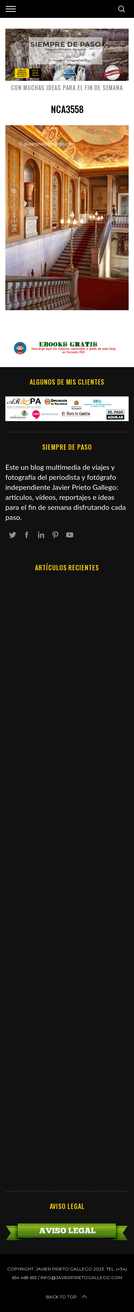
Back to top (67, 1297)
